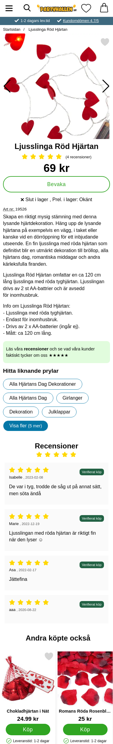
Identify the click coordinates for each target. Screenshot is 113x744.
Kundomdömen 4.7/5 (81, 20)
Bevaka (56, 184)
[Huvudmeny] (9, 8)
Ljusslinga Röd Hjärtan (47, 29)
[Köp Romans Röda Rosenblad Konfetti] (85, 729)
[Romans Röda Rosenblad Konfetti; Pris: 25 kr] (85, 687)
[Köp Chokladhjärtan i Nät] (28, 729)
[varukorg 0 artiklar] (104, 8)
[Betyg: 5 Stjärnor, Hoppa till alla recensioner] (56, 157)
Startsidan (11, 29)
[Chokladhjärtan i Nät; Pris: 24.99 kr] (28, 687)
